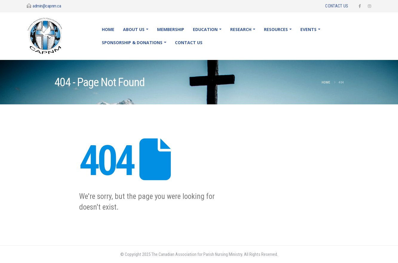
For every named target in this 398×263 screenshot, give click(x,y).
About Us (134, 29)
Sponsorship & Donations (132, 42)
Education (205, 29)
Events (308, 29)
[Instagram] (369, 6)
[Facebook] (360, 6)
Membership (170, 29)
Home (108, 29)
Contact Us (336, 6)
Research (240, 29)
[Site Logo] (50, 36)
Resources (276, 29)
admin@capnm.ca (47, 6)
